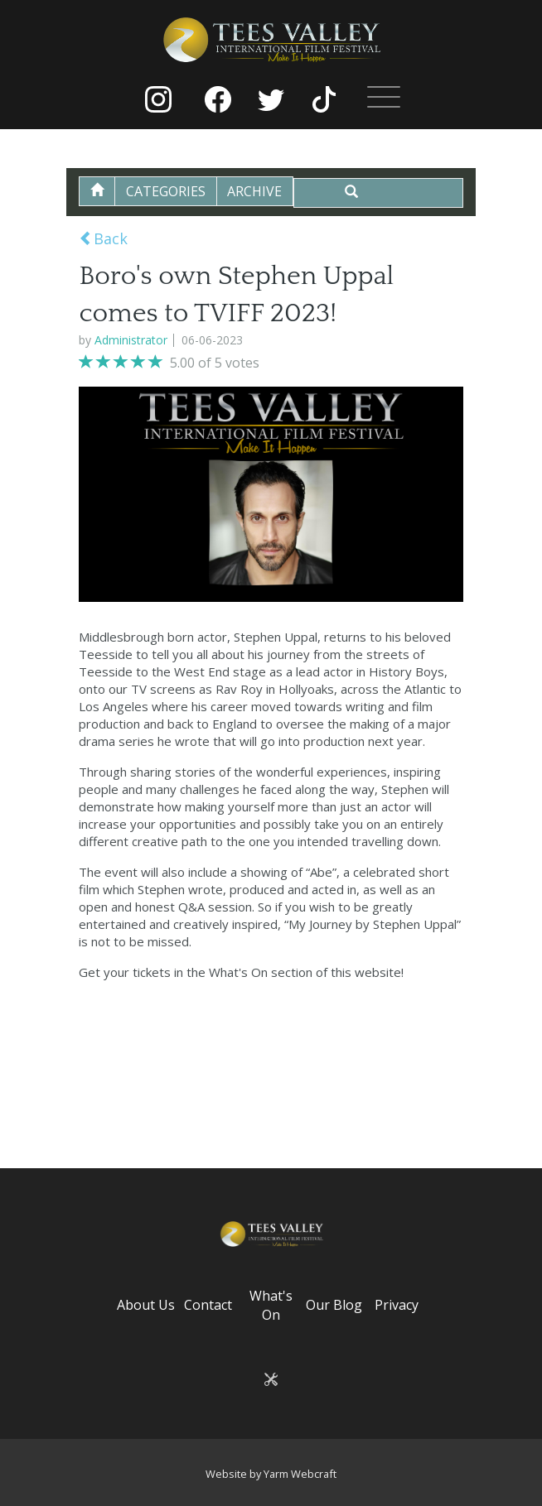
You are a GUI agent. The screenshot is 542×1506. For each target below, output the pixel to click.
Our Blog (334, 1303)
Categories (171, 191)
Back (103, 237)
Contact (208, 1303)
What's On (271, 1303)
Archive (263, 191)
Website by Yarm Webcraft (271, 1471)
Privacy (397, 1303)
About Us (146, 1303)
